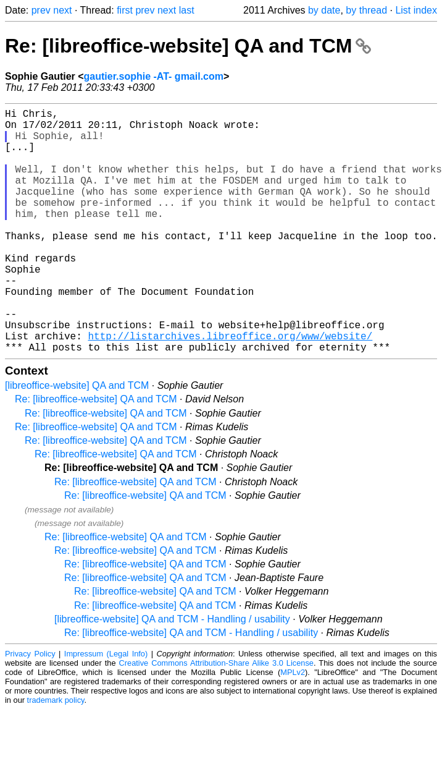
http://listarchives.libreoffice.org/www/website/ (230, 387)
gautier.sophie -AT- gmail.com (153, 76)
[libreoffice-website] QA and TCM (77, 440)
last (186, 10)
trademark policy (56, 754)
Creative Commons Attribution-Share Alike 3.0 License (216, 717)
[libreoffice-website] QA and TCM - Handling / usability (172, 673)
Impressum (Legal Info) (106, 708)
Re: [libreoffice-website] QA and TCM (188, 46)
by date (324, 10)
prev (41, 10)
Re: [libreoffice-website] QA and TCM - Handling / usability (191, 687)
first (125, 10)
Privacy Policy (30, 708)
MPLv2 (292, 726)
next (62, 10)
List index (416, 10)
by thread (366, 10)
